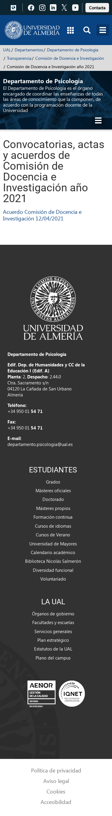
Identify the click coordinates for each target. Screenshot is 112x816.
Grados (53, 482)
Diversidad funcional (53, 570)
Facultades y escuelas (53, 622)
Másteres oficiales (53, 490)
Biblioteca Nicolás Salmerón (53, 561)
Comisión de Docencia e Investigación (69, 58)
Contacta (97, 8)
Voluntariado (53, 579)
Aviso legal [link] (56, 780)
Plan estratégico (53, 640)
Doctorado (53, 499)
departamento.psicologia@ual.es (40, 444)
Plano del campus (53, 658)
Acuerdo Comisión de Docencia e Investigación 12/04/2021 (42, 215)
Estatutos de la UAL (53, 649)
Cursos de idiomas (53, 526)
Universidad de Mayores (53, 544)
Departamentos (29, 50)
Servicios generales (53, 631)
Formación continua (53, 517)
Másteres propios (53, 508)
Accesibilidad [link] (56, 801)
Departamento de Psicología (72, 50)
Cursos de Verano (53, 535)
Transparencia (19, 58)
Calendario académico (53, 552)
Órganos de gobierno (53, 614)
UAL (7, 50)
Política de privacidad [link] (56, 770)
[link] (97, 7)
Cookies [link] (56, 791)
